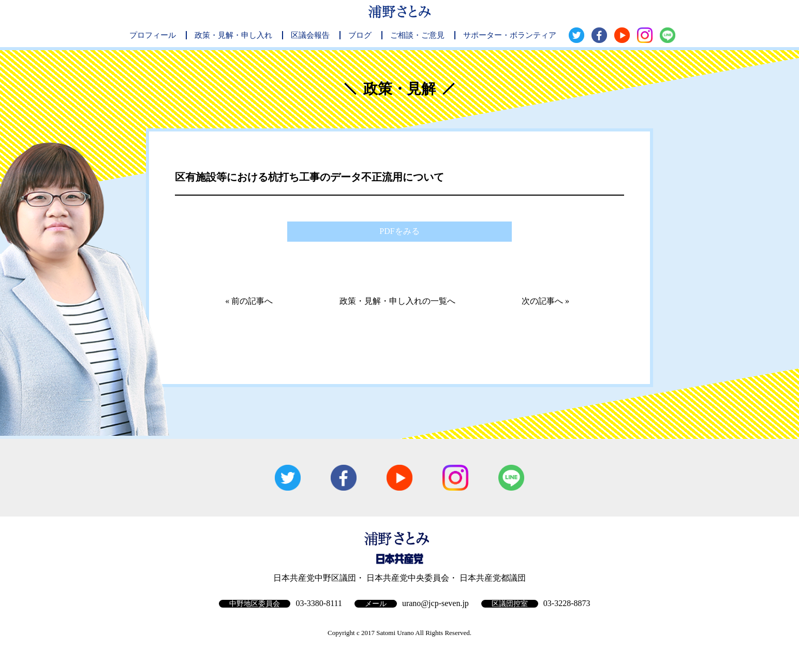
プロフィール (152, 35)
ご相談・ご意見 (417, 35)
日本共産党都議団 (493, 577)
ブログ (360, 35)
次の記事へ (542, 301)
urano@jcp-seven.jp (435, 603)
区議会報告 (310, 35)
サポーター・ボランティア (509, 35)
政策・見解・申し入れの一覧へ (397, 301)
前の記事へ (252, 301)
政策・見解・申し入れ (233, 35)
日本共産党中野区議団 (314, 577)
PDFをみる (399, 231)
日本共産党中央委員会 (407, 577)
